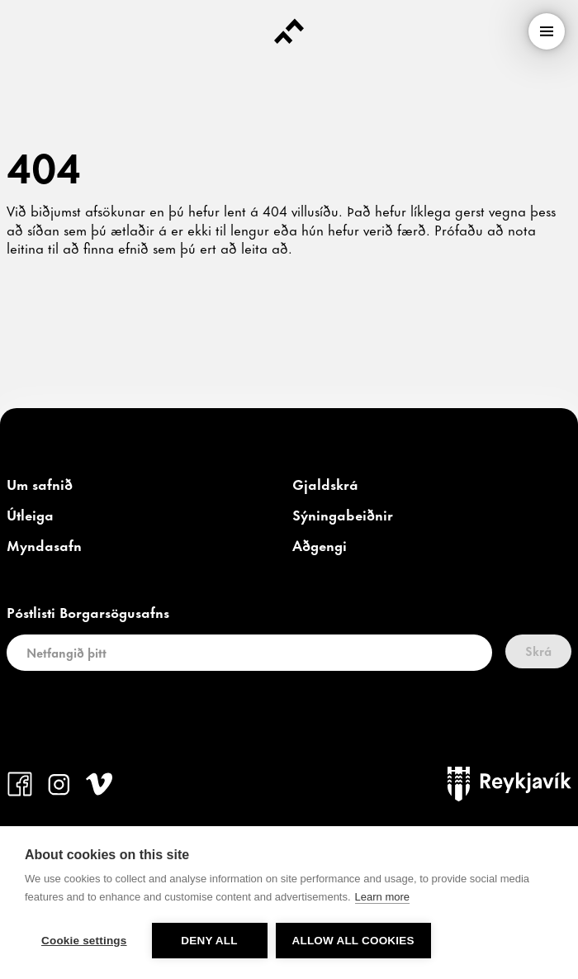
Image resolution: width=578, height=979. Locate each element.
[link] (40, 485)
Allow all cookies (353, 940)
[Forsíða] (289, 31)
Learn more (382, 897)
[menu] (546, 31)
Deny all (209, 940)
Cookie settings (84, 940)
